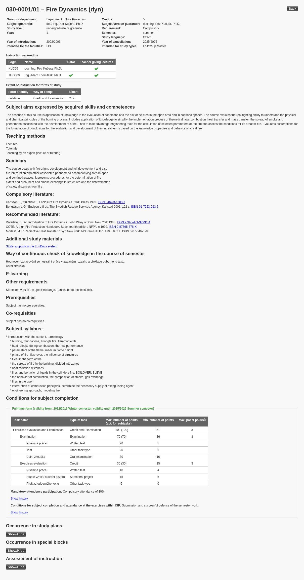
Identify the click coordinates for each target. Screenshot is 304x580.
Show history (19, 498)
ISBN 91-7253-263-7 (144, 206)
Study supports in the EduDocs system (31, 246)
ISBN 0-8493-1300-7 (111, 202)
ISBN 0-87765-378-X (122, 227)
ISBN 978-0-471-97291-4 (133, 222)
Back (292, 8)
